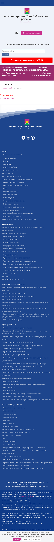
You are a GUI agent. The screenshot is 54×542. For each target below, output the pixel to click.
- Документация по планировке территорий (17, 349)
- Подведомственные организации (14, 249)
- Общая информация (9, 158)
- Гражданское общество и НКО (13, 279)
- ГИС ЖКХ (5, 438)
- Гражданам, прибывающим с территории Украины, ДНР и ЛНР (23, 448)
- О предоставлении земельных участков (16, 432)
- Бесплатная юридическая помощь (14, 408)
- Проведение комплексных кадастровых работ (18, 460)
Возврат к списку (7, 98)
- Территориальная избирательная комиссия (17, 179)
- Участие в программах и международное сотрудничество (22, 267)
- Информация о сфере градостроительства (17, 328)
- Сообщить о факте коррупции (12, 320)
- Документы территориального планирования (18, 342)
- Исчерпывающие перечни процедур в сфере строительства (23, 346)
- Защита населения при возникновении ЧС (17, 264)
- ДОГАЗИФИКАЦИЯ (9, 441)
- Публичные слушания (10, 204)
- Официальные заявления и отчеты (14, 252)
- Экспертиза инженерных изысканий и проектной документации (24, 364)
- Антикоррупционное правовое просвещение (18, 296)
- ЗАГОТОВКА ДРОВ (9, 445)
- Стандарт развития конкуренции (13, 201)
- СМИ (4, 189)
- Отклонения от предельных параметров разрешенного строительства (26, 400)
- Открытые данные (9, 273)
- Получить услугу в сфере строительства (16, 355)
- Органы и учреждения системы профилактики (18, 429)
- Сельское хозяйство (9, 195)
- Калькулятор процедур (10, 381)
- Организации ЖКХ (8, 198)
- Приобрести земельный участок (13, 352)
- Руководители (7, 230)
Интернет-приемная (31, 33)
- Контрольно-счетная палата (12, 176)
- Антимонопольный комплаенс (13, 207)
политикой (28, 536)
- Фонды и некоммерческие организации (16, 270)
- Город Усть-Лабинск (9, 167)
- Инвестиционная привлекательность (15, 185)
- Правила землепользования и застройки (16, 378)
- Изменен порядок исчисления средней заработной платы (22, 468)
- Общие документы (9, 391)
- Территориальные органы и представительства (19, 261)
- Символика (6, 164)
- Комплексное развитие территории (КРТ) (16, 397)
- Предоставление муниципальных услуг (16, 258)
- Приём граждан (8, 423)
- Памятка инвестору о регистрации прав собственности (21, 394)
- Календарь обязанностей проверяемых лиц (17, 213)
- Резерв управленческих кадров (13, 246)
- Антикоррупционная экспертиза (13, 293)
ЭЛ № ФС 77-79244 (27, 497)
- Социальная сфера (9, 414)
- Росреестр (6, 276)
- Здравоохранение (9, 411)
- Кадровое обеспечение (10, 243)
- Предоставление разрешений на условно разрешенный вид (23, 384)
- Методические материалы (11, 299)
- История (5, 161)
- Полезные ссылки (8, 388)
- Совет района (7, 173)
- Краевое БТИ (7, 420)
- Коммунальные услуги (10, 426)
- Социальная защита (9, 417)
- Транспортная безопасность (12, 456)
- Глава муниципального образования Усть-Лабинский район (23, 227)
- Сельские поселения (9, 170)
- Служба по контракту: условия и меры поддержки (19, 219)
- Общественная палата (10, 210)
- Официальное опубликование (13, 216)
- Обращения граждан (9, 255)
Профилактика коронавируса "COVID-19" (27, 60)
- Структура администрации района (14, 233)
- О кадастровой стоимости (11, 435)
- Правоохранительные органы (13, 182)
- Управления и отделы (10, 240)
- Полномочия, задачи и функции (13, 236)
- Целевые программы (9, 192)
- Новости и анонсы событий (12, 155)
